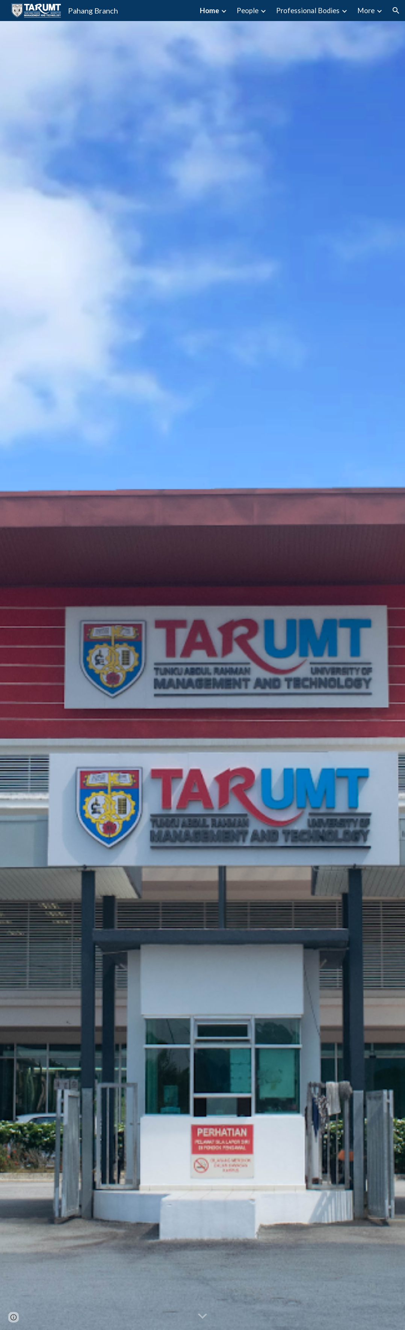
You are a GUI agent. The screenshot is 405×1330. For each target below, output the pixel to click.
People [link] (247, 10)
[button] (396, 11)
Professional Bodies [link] (308, 10)
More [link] (366, 10)
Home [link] (209, 10)
